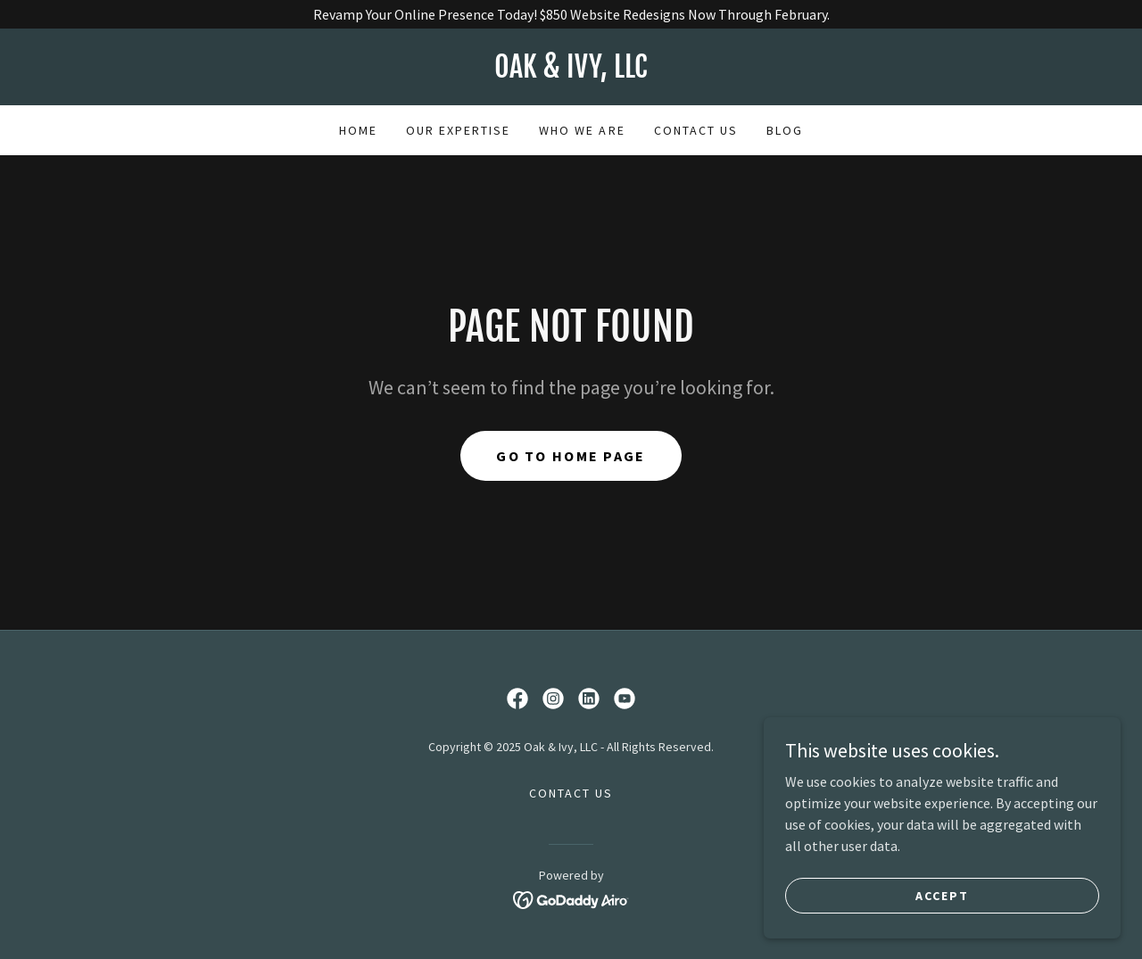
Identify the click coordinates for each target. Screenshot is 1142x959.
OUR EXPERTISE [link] (458, 130)
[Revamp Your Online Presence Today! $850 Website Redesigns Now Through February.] (571, 14)
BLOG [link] (784, 130)
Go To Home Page (570, 456)
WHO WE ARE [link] (582, 130)
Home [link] (358, 130)
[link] (571, 72)
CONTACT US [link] (696, 130)
